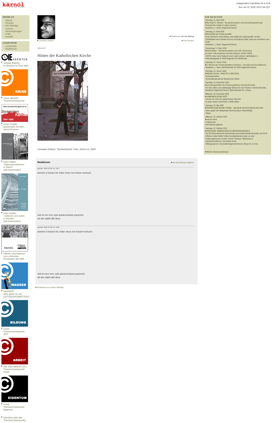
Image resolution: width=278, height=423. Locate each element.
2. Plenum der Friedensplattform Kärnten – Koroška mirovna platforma (236, 65)
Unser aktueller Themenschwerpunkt (13, 99)
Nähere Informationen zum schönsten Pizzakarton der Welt (14, 256)
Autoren (9, 28)
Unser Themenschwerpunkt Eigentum (13, 407)
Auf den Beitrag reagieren (183, 162)
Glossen (9, 23)
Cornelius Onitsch (46, 41)
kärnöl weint (212, 119)
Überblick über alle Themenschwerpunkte (14, 419)
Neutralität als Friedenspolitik (219, 34)
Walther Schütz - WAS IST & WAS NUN (223, 74)
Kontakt (9, 36)
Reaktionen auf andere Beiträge (50, 287)
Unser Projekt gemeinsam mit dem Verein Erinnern (13, 127)
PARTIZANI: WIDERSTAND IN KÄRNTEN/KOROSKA (228, 131)
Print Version (188, 41)
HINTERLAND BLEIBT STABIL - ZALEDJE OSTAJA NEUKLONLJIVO (235, 108)
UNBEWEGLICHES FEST (217, 97)
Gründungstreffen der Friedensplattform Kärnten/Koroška (231, 85)
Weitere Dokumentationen (218, 152)
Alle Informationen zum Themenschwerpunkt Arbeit (15, 369)
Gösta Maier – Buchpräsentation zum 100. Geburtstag (229, 51)
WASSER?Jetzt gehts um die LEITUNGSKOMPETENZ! (16, 294)
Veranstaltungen (13, 31)
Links (8, 34)
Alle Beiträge (11, 25)
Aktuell (8, 20)
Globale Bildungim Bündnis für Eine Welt (15, 64)
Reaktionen (11, 48)
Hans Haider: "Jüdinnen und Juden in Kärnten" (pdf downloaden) (14, 217)
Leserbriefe (11, 46)
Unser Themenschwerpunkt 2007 (13, 331)
